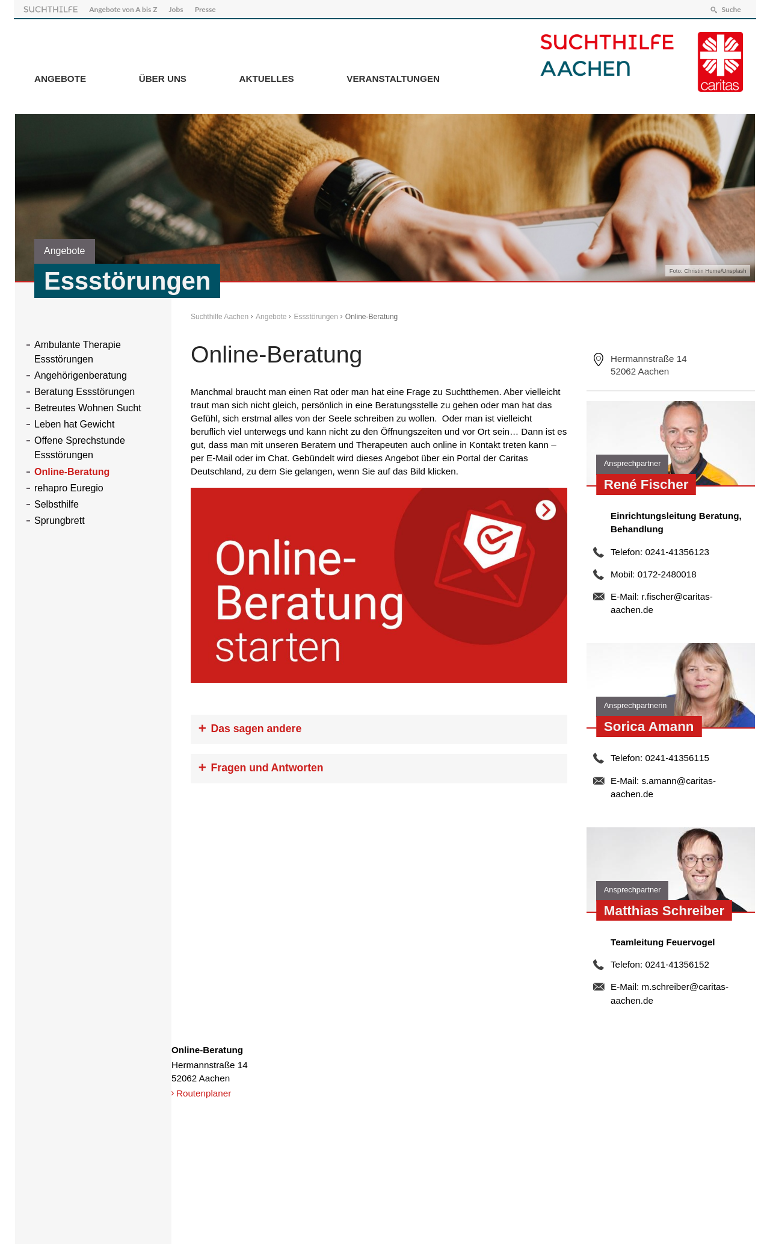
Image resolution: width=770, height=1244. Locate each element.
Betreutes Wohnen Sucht (87, 407)
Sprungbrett (59, 519)
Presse (206, 8)
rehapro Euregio (68, 487)
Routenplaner (203, 1092)
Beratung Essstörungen (84, 390)
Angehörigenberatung (80, 374)
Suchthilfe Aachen (219, 315)
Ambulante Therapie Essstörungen (77, 350)
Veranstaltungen (393, 77)
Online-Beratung (71, 470)
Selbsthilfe (56, 503)
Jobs (177, 8)
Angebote (60, 77)
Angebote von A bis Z (124, 8)
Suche (729, 8)
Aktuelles (266, 77)
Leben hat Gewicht (74, 423)
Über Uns (162, 77)
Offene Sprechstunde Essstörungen (79, 446)
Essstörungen (315, 315)
